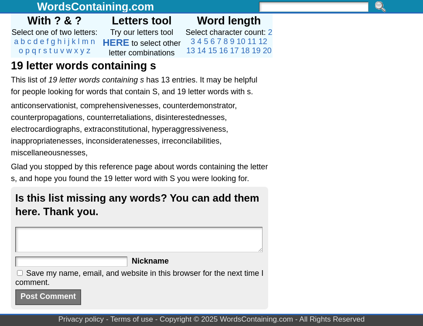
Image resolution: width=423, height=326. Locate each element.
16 (223, 50)
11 (252, 41)
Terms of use (131, 319)
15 (212, 50)
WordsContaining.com (95, 6)
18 (245, 50)
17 (234, 50)
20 (267, 50)
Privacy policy (81, 319)
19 (256, 50)
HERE (115, 42)
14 (201, 50)
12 (263, 41)
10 (241, 41)
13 (190, 50)
